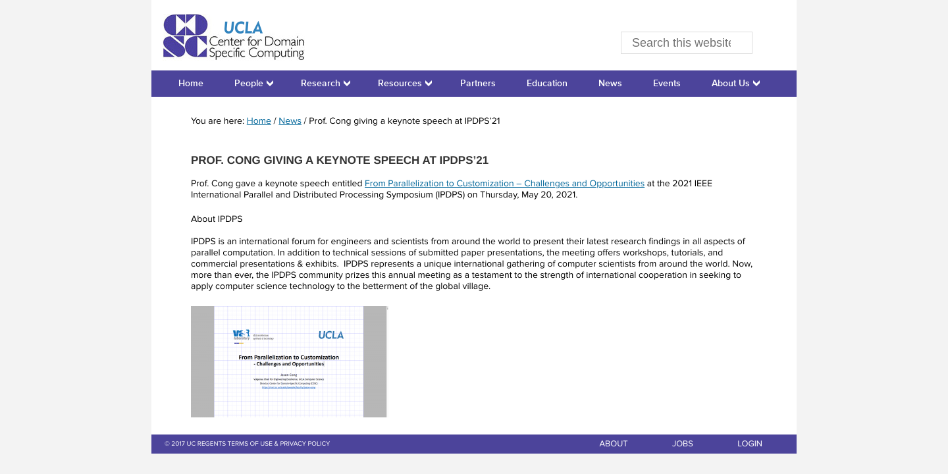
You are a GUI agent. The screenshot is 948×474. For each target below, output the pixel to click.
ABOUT (613, 444)
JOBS (682, 444)
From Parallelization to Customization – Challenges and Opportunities (505, 184)
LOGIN (749, 444)
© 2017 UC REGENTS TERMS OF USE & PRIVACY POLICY (247, 444)
